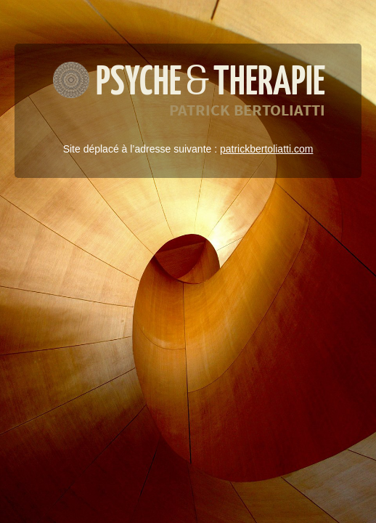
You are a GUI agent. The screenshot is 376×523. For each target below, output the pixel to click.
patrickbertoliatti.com (266, 149)
